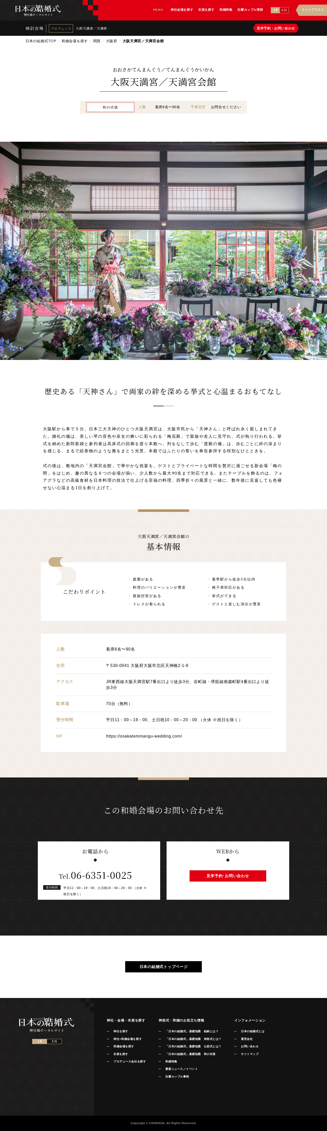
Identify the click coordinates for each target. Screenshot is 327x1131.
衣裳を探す (120, 1054)
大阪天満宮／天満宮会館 (91, 28)
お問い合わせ (250, 1046)
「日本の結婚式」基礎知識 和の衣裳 (190, 1054)
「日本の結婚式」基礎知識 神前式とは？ (193, 1038)
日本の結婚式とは (252, 1031)
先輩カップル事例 (177, 1076)
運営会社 (247, 1038)
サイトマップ (250, 1054)
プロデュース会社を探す (129, 1061)
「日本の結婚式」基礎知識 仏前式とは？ (193, 1046)
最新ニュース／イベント (181, 1068)
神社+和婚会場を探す (127, 1038)
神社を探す (120, 1031)
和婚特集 (171, 1061)
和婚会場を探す (123, 1046)
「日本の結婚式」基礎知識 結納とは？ (191, 1031)
